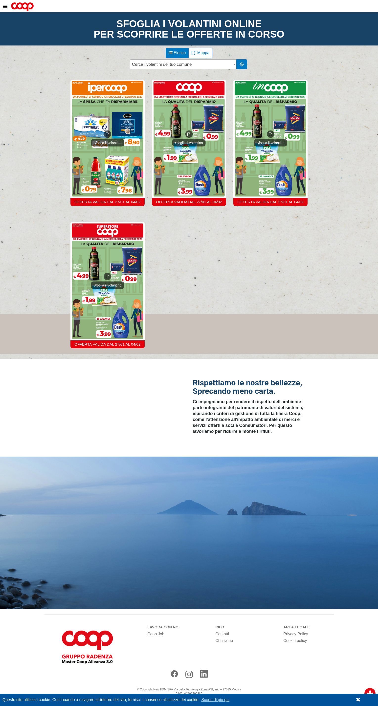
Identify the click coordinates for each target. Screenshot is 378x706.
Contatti (222, 634)
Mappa (200, 53)
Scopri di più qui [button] (215, 700)
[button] (358, 699)
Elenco (177, 53)
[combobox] (183, 64)
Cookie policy (295, 641)
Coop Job (155, 634)
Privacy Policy (295, 634)
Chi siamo (224, 641)
